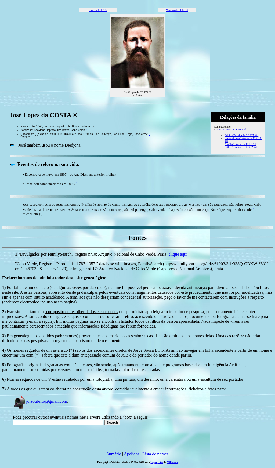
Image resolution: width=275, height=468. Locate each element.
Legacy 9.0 (157, 462)
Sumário (114, 454)
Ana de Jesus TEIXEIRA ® (231, 129)
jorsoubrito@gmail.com (40, 401)
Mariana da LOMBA (177, 10)
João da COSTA (98, 10)
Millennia (172, 462)
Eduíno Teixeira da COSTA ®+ (241, 135)
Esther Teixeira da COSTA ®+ (241, 147)
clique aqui (177, 254)
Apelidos (131, 454)
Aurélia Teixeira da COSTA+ (240, 144)
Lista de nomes (155, 454)
